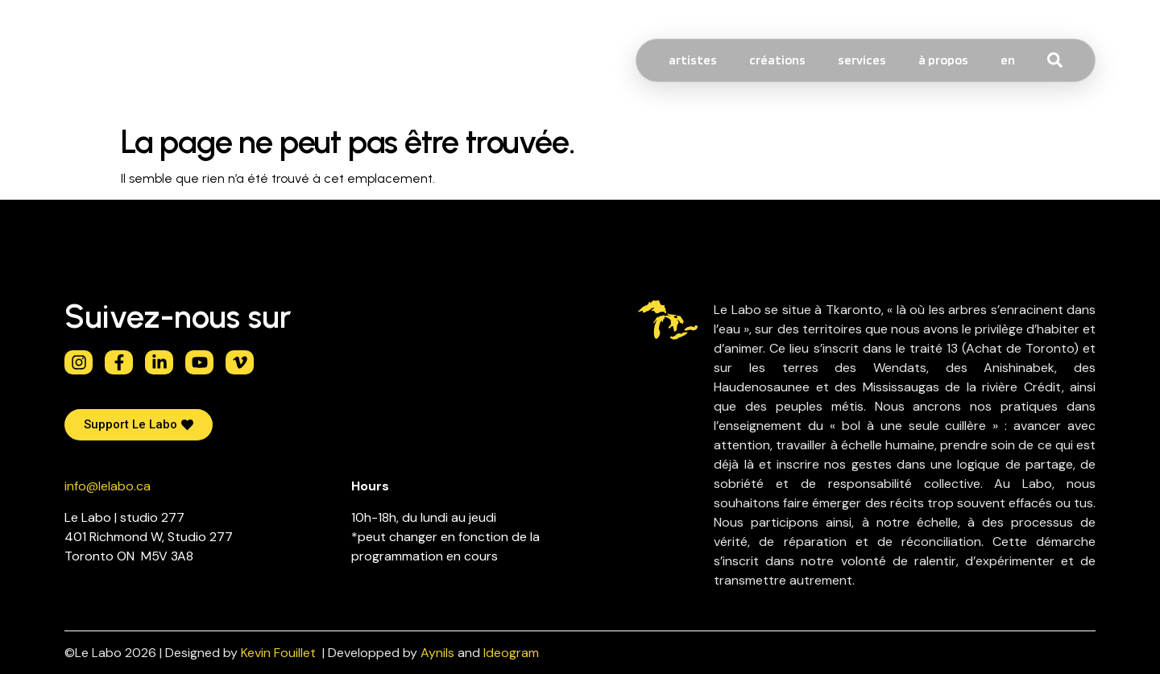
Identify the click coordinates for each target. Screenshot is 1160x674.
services (862, 60)
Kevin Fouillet (278, 652)
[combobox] (1085, 60)
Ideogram (511, 652)
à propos (943, 60)
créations (777, 60)
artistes (693, 60)
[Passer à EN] (1007, 60)
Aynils (437, 652)
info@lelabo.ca (107, 486)
